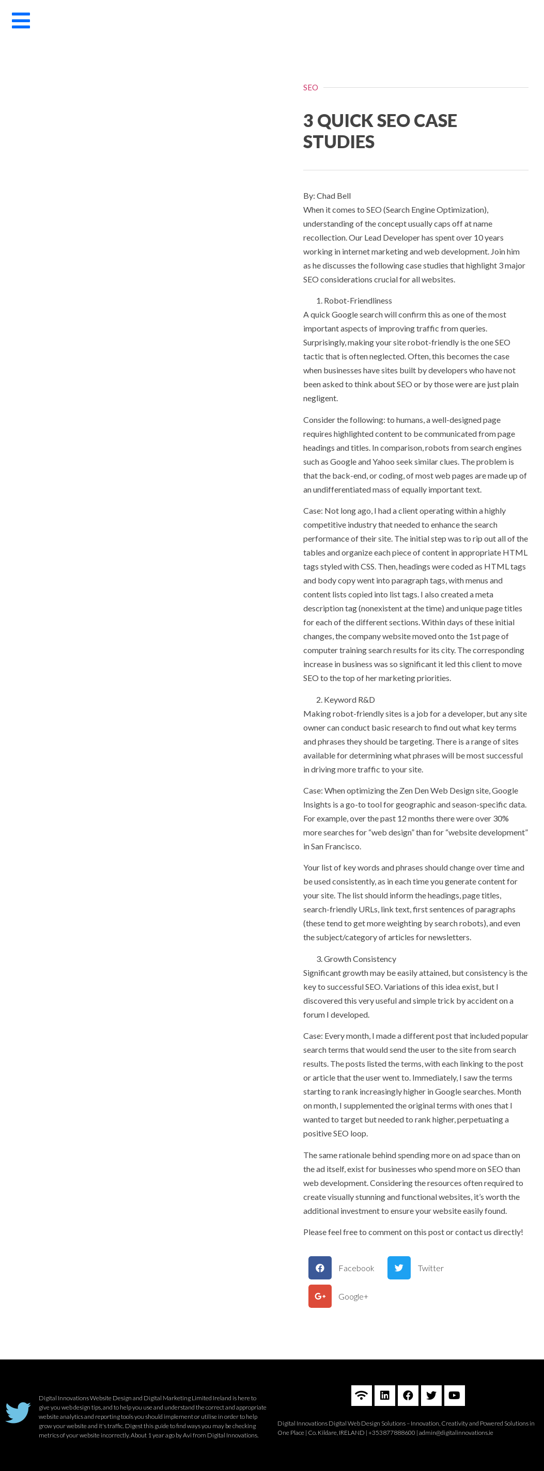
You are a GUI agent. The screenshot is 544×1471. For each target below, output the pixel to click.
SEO (310, 87)
